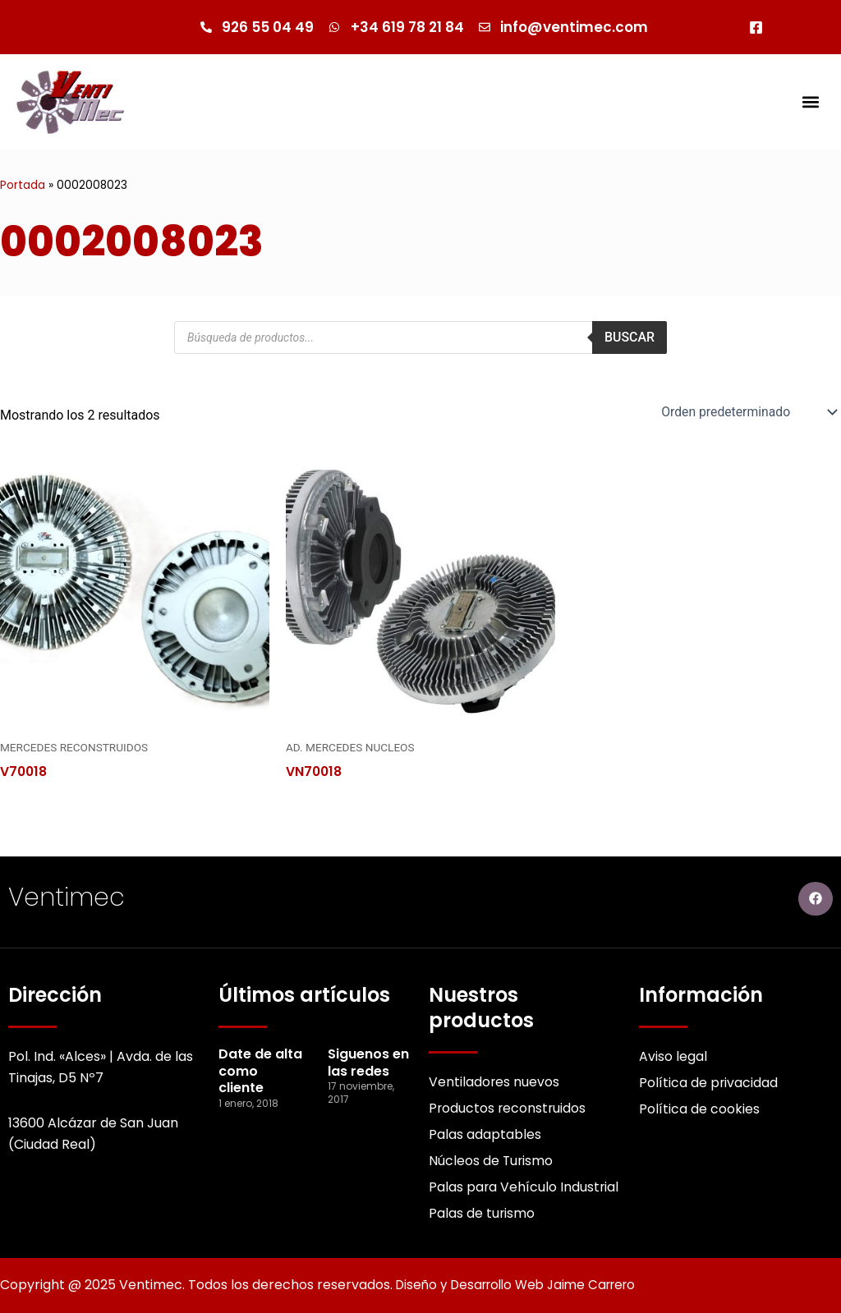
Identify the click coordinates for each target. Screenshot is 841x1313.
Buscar (629, 338)
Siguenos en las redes (368, 1061)
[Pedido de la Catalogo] (746, 412)
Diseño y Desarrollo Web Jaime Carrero (524, 1285)
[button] (811, 102)
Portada (22, 186)
